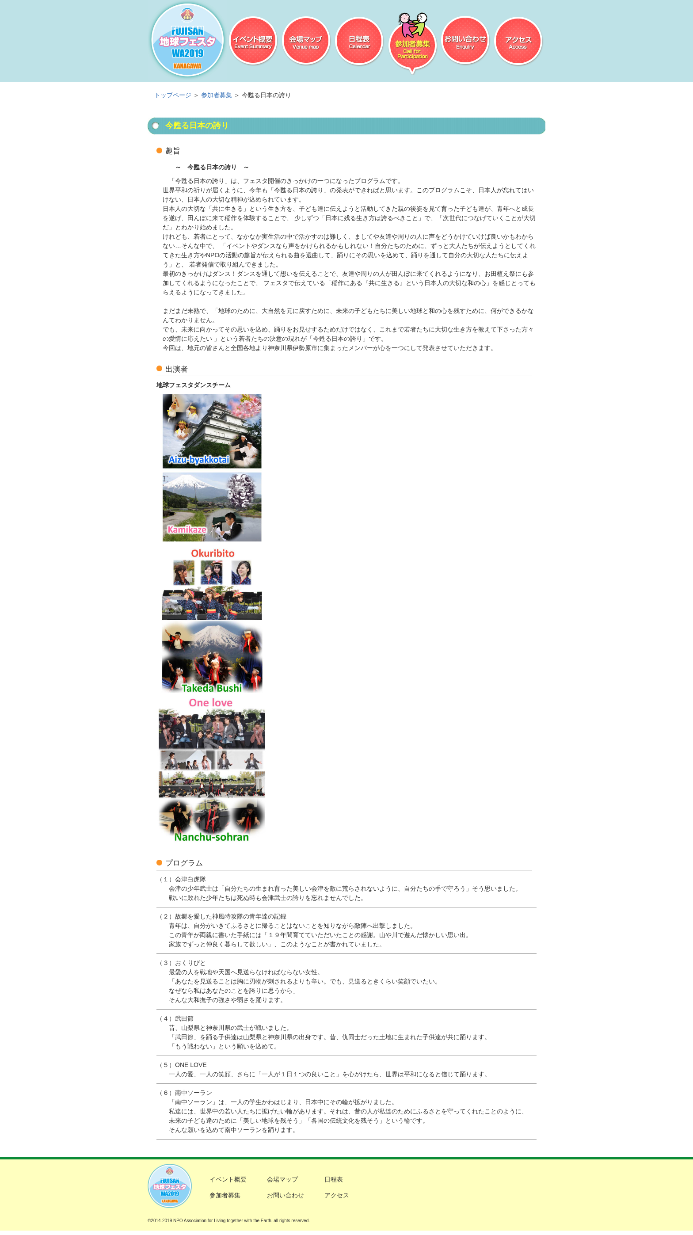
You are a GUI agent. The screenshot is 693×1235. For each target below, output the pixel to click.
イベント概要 (253, 42)
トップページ (172, 95)
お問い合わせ (465, 42)
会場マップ (306, 42)
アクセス (518, 42)
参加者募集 (412, 42)
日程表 (359, 42)
